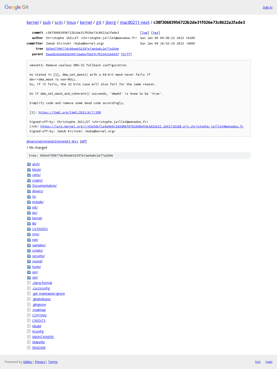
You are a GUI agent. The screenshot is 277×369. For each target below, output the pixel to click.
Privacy (40, 362)
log (144, 32)
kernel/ (37, 218)
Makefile (38, 342)
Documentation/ (44, 185)
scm (59, 22)
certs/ (36, 175)
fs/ (34, 196)
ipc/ (35, 212)
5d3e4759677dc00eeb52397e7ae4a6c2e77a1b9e (82, 49)
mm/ (35, 234)
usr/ (35, 272)
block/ (36, 169)
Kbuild (36, 326)
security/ (38, 256)
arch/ (36, 164)
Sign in (267, 7)
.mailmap (39, 310)
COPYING (39, 315)
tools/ (36, 266)
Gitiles (27, 362)
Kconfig (37, 331)
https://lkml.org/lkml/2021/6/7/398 (70, 112)
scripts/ (37, 250)
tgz (155, 32)
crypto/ (37, 180)
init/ (35, 207)
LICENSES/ (40, 229)
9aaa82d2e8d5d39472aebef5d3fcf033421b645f (82, 54)
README (39, 347)
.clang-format (42, 283)
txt (258, 362)
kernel (33, 22)
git (99, 22)
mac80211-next (135, 22)
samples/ (39, 245)
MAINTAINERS (43, 337)
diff (126, 54)
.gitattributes (41, 299)
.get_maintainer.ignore (48, 293)
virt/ (35, 277)
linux (71, 22)
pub (47, 22)
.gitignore (39, 304)
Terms (53, 362)
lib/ (34, 223)
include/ (38, 202)
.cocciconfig (41, 288)
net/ (35, 239)
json (268, 362)
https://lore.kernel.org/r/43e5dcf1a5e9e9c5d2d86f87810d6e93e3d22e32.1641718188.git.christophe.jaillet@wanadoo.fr (142, 126)
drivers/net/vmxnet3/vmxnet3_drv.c (52, 141)
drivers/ (37, 191)
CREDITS (39, 320)
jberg (110, 22)
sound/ (37, 261)
